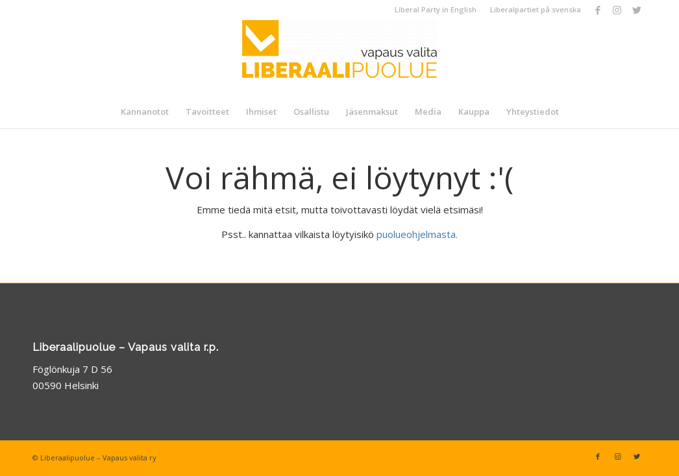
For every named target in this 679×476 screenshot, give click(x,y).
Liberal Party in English (435, 9)
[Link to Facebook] (597, 9)
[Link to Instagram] (617, 9)
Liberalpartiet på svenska (535, 9)
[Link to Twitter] (637, 9)
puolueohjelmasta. (417, 234)
